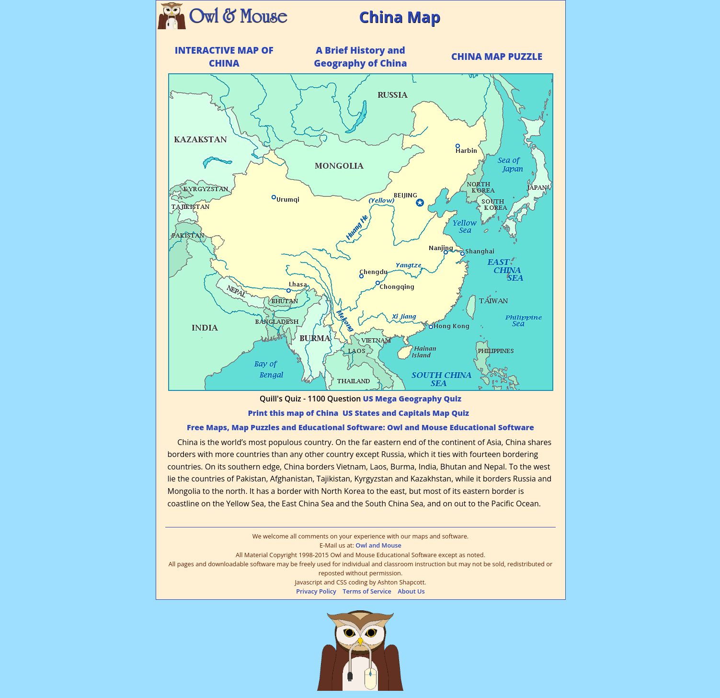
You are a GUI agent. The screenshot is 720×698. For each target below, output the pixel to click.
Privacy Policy (316, 591)
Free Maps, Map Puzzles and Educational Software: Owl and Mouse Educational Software (360, 427)
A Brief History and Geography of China (360, 56)
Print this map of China (293, 413)
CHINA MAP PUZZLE (496, 56)
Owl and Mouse (378, 545)
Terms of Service (367, 591)
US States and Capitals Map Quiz (406, 413)
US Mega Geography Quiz (412, 398)
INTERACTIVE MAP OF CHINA (224, 56)
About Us (411, 591)
